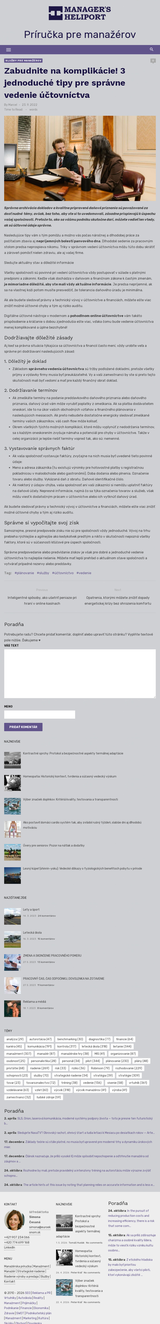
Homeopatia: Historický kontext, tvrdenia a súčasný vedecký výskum (69, 774)
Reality (38, 1296)
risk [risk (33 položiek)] (60, 1066)
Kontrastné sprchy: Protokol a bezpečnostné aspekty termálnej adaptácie (73, 751)
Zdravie (9, 1311)
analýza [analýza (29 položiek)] (15, 1037)
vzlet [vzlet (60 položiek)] (41, 1088)
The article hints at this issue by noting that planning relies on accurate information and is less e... (89, 1183)
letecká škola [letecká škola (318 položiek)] (94, 1044)
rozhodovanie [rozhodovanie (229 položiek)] (128, 1066)
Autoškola (25, 1296)
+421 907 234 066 (17, 1235)
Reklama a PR (41, 1291)
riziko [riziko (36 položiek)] (78, 1066)
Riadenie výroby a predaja (21, 1274)
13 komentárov (46, 960)
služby (44, 573)
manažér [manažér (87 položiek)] (46, 1052)
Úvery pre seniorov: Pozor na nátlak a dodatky (54, 843)
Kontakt (9, 1279)
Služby (44, 1274)
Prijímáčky (29, 1301)
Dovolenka (35, 1321)
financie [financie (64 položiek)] (124, 1037)
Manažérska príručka (17, 1264)
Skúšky (9, 1321)
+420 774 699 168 (16, 1240)
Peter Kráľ (76, 1270)
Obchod (21, 1321)
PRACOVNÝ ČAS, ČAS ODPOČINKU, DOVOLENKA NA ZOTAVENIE (63, 976)
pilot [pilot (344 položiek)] (93, 1059)
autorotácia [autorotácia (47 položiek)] (40, 1037)
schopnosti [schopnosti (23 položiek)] (17, 1073)
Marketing (30, 1316)
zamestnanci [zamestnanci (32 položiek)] (18, 1095)
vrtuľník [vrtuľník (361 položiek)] (138, 1081)
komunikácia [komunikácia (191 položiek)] (40, 1044)
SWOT (20, 1311)
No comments (94, 1240)
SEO (27, 1291)
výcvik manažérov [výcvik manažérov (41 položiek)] (91, 1088)
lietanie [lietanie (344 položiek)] (122, 1044)
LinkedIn (9, 1245)
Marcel (12, 105)
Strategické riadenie (31, 1269)
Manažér (9, 1269)
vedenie (85, 573)
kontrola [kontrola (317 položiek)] (67, 1044)
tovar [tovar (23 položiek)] (13, 1081)
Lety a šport (31, 907)
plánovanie (25, 573)
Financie (26, 1306)
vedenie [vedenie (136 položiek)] (92, 1081)
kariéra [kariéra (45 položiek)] (14, 1044)
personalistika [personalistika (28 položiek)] (43, 1059)
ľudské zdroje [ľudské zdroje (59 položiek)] (49, 1095)
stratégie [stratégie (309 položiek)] (129, 1073)
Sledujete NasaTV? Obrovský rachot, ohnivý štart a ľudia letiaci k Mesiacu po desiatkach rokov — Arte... (86, 1131)
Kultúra (43, 1316)
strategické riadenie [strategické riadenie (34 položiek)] (71, 1073)
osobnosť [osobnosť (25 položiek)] (15, 1059)
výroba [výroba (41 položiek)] (119, 1088)
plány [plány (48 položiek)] (141, 1059)
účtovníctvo (64, 573)
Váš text (11, 643)
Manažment (41, 1264)
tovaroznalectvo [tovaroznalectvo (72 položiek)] (40, 1081)
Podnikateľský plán (38, 1311)
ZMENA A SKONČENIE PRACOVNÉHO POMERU (52, 953)
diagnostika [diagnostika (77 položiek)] (99, 1037)
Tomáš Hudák (76, 1240)
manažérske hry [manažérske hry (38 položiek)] (75, 1052)
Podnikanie (11, 1306)
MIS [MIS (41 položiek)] (100, 1052)
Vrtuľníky (10, 1296)
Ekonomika (41, 1306)
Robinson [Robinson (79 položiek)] (100, 1066)
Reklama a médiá (34, 999)
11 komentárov (46, 983)
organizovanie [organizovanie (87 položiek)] (123, 1052)
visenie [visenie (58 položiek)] (115, 1081)
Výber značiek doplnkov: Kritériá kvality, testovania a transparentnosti (70, 797)
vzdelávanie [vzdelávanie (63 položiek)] (17, 1088)
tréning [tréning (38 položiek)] (69, 1081)
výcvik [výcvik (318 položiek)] (62, 1088)
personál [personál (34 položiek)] (71, 1059)
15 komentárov (46, 936)
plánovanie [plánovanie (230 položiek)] (117, 1059)
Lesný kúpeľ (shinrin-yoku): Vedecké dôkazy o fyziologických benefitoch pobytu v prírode (82, 866)
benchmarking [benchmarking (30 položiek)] (70, 1037)
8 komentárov (45, 1006)
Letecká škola (32, 930)
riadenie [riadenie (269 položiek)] (39, 1066)
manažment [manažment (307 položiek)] (18, 1052)
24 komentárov (47, 913)
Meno (8, 704)
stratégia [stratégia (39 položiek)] (103, 1073)
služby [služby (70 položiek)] (41, 1073)
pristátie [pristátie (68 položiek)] (15, 1066)
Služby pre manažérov (23, 60)
